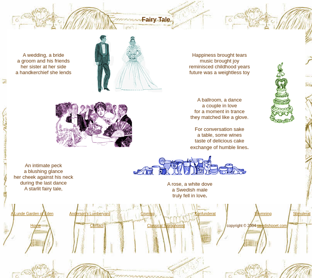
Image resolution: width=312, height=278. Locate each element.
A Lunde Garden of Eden (32, 214)
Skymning (262, 214)
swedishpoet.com (272, 226)
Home (36, 226)
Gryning (147, 214)
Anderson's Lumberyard (90, 214)
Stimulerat (301, 214)
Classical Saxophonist (166, 226)
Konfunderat (205, 214)
